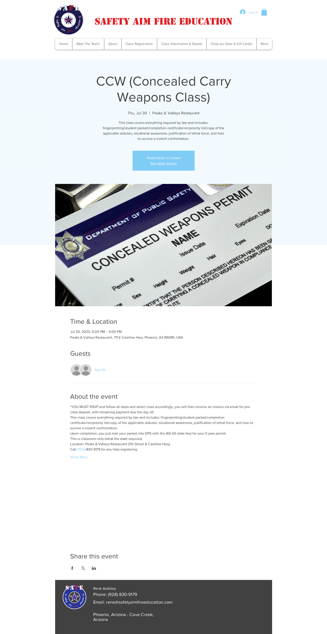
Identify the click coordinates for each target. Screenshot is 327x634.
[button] (264, 12)
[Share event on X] (83, 568)
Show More (79, 457)
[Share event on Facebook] (72, 568)
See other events (163, 163)
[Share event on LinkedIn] (94, 568)
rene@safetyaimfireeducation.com (139, 602)
